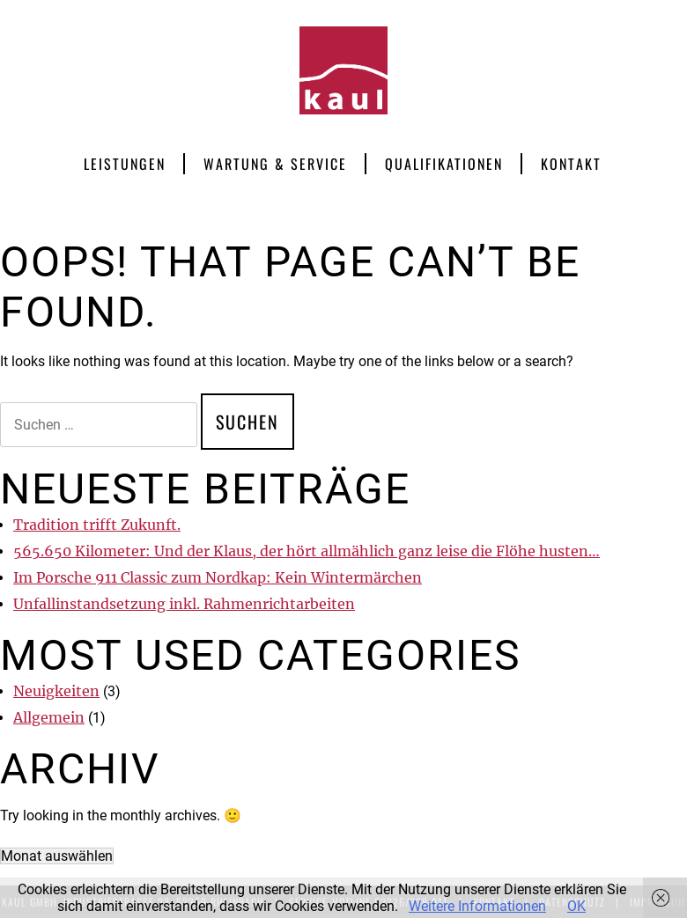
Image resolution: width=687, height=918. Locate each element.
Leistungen (125, 163)
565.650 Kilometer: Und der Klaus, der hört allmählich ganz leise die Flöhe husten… (306, 551)
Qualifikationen (444, 163)
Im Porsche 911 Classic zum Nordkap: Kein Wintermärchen (217, 577)
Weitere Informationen (477, 906)
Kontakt (571, 163)
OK (576, 906)
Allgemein (49, 717)
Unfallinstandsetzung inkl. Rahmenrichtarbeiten (184, 604)
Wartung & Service (275, 163)
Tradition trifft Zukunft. (97, 524)
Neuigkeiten (56, 691)
